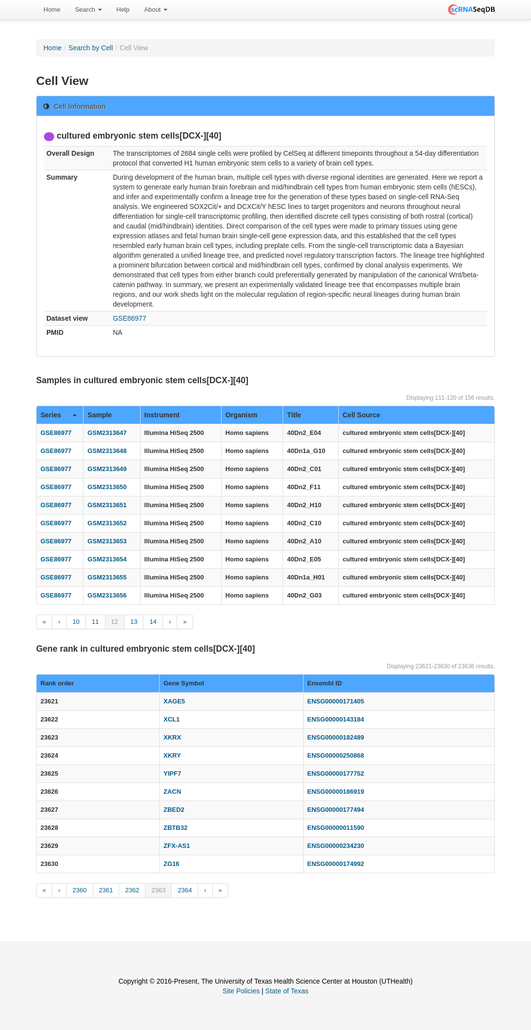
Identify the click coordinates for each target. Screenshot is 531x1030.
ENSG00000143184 (335, 719)
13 (133, 621)
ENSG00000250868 (335, 755)
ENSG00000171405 (335, 701)
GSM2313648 (106, 450)
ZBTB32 (175, 827)
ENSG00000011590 (335, 827)
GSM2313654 (106, 559)
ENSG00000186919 (335, 791)
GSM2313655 (106, 577)
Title (294, 415)
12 (114, 621)
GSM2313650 (106, 487)
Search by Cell (90, 48)
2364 (185, 890)
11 (95, 621)
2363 (158, 890)
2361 (106, 890)
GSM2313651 (106, 505)
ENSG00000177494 (335, 809)
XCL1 (171, 719)
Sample (99, 415)
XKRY (172, 755)
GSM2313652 (106, 523)
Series (59, 415)
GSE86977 (129, 318)
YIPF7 (172, 773)
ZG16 (171, 863)
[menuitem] (52, 10)
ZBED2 (173, 809)
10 (76, 621)
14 (152, 621)
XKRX (172, 737)
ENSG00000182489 (335, 737)
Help (123, 9)
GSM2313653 (106, 541)
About (155, 9)
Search (88, 9)
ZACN (172, 791)
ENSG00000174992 (335, 863)
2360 (80, 890)
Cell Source (361, 415)
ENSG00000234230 (335, 845)
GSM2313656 (106, 595)
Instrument (162, 415)
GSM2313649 (106, 469)
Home (52, 9)
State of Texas (287, 991)
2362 (132, 890)
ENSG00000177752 (335, 773)
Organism (241, 415)
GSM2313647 (106, 432)
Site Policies (241, 991)
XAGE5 (174, 701)
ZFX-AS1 (176, 845)
